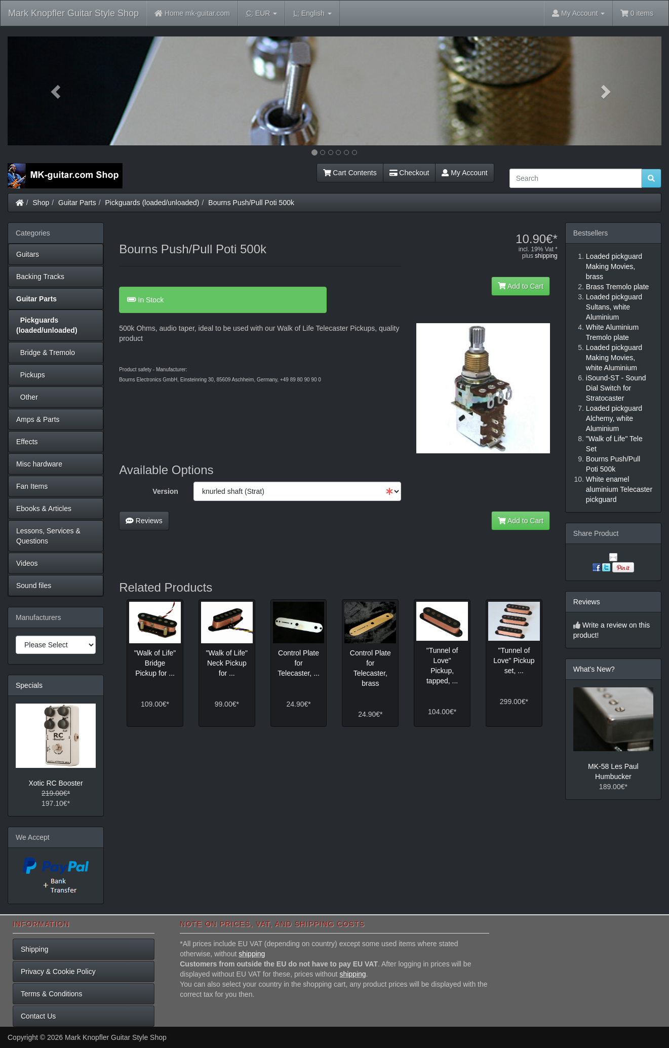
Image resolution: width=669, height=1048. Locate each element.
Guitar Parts (77, 203)
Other (27, 397)
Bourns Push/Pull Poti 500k (251, 203)
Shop (41, 203)
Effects (27, 442)
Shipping (35, 949)
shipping (546, 255)
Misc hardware (39, 464)
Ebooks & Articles (43, 508)
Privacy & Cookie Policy (58, 971)
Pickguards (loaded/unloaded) (152, 203)
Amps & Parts (38, 419)
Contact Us (38, 1016)
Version (165, 491)
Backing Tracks (40, 277)
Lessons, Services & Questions (48, 536)
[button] (57, 90)
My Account (464, 173)
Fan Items (32, 486)
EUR (261, 13)
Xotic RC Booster (55, 783)
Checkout (409, 173)
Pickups (30, 375)
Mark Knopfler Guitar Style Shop (73, 13)
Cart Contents (350, 173)
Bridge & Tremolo (45, 352)
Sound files (33, 585)
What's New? (594, 669)
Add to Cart (520, 286)
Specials (29, 685)
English (312, 13)
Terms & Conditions (51, 994)
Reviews (144, 521)
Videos (27, 563)
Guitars (27, 254)
